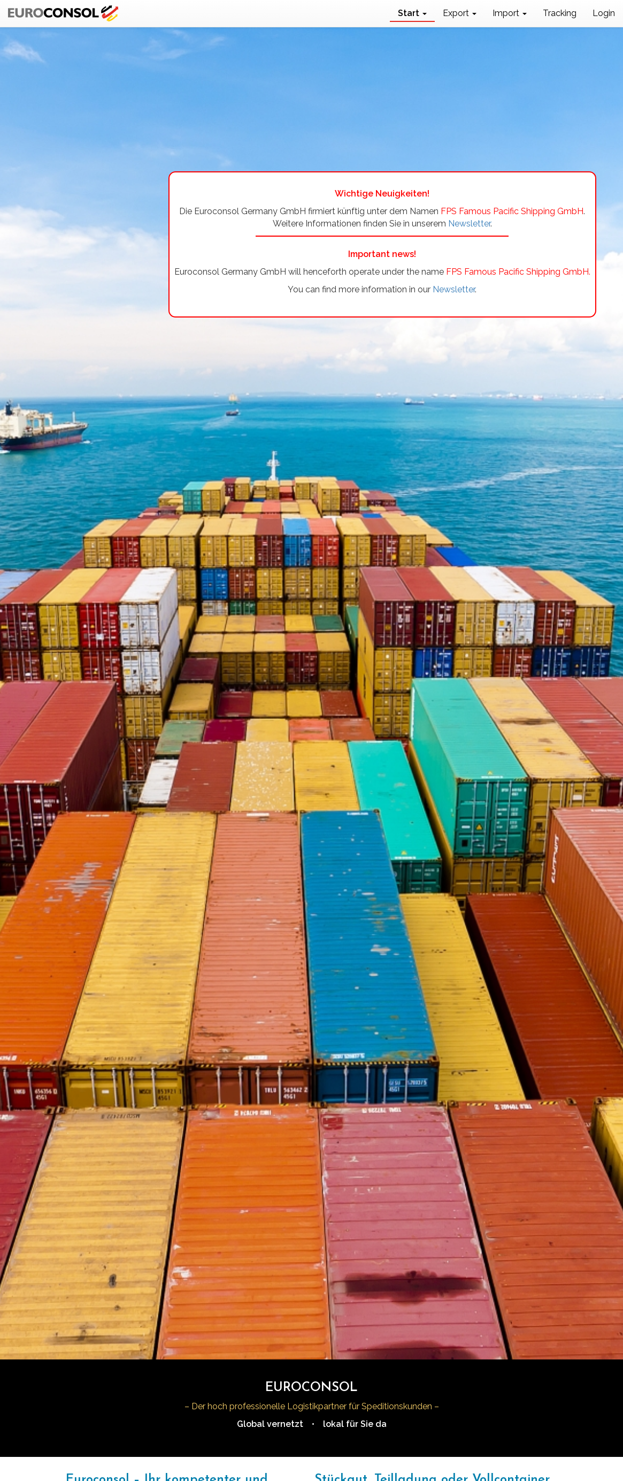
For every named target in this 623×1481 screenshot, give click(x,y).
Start (412, 13)
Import (510, 13)
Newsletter (469, 223)
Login (604, 13)
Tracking (559, 13)
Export (459, 13)
